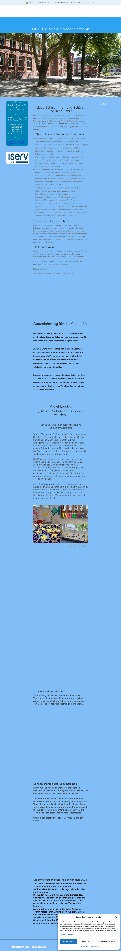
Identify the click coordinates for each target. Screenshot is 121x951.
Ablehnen (86, 941)
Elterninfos (75, 3)
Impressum (94, 946)
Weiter (83, 546)
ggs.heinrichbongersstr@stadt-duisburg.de (17, 142)
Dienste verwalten (67, 935)
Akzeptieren (68, 941)
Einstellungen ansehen (106, 941)
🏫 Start (29, 3)
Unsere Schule (43, 3)
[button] (116, 917)
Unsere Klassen (61, 3)
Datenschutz (85, 946)
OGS (87, 3)
